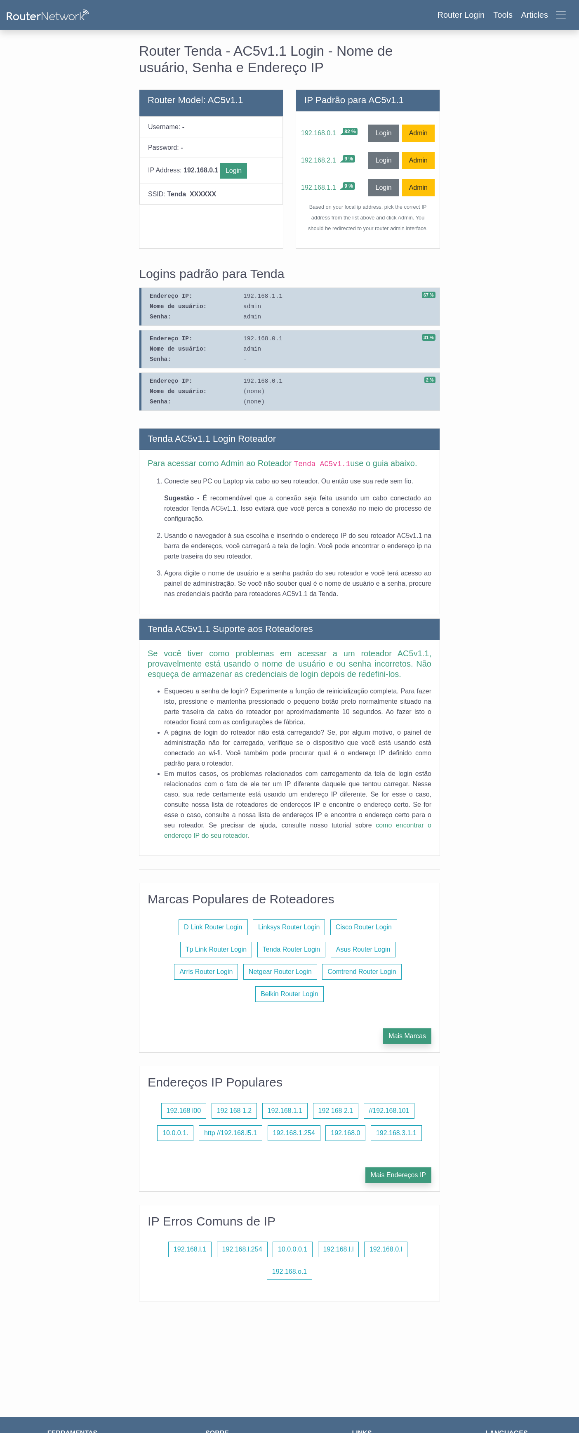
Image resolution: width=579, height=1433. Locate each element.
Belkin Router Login (289, 993)
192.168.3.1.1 (396, 1132)
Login (234, 170)
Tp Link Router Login (216, 949)
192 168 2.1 (335, 1110)
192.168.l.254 (242, 1249)
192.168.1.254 (294, 1132)
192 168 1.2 (234, 1110)
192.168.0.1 (318, 133)
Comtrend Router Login (361, 971)
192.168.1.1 (318, 187)
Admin (418, 133)
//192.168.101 (389, 1110)
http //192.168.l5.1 (230, 1132)
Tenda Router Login (291, 949)
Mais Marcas (407, 1035)
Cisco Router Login (364, 927)
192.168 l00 (184, 1110)
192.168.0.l (386, 1249)
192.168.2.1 (318, 160)
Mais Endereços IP (398, 1174)
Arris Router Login (206, 971)
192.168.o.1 (289, 1271)
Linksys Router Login (289, 927)
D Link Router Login (213, 927)
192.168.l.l (338, 1249)
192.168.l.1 (190, 1249)
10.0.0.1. (175, 1132)
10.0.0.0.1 (292, 1249)
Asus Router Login (363, 949)
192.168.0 (345, 1132)
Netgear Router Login (280, 971)
